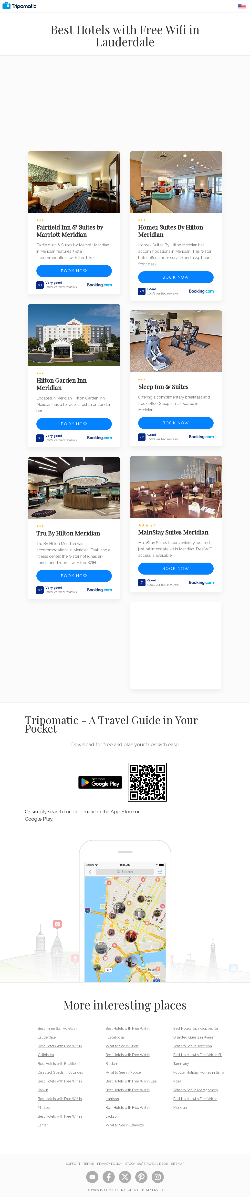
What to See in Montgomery (195, 1087)
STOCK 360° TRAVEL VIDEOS (146, 1161)
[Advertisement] (125, 106)
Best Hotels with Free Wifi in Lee (131, 1079)
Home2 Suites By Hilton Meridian (171, 230)
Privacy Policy (109, 1161)
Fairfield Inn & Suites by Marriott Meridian (70, 230)
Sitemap (177, 1161)
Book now (74, 270)
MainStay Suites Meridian (174, 529)
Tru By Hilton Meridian (69, 530)
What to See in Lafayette (125, 1122)
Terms (88, 1161)
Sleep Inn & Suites (164, 384)
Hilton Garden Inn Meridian (62, 382)
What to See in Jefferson (192, 1043)
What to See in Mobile (123, 1070)
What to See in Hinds (122, 1043)
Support (73, 1161)
